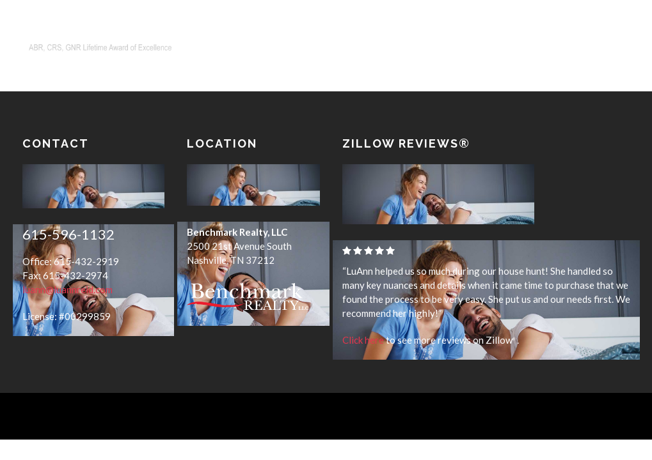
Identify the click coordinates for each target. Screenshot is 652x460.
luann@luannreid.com (67, 290)
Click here (363, 340)
